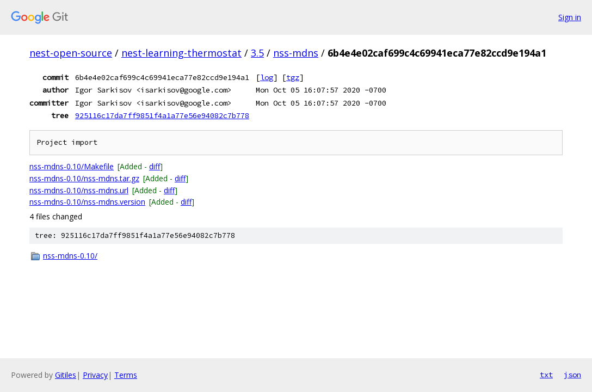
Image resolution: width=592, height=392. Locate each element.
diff (154, 166)
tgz (292, 77)
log (266, 77)
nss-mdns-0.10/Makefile (71, 166)
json (572, 374)
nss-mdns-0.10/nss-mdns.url (78, 190)
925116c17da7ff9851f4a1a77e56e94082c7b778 (162, 115)
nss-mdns (295, 52)
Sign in (569, 17)
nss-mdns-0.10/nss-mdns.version (87, 202)
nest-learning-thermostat (181, 52)
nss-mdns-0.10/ (70, 255)
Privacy (95, 375)
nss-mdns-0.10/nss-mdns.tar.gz (84, 178)
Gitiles (65, 375)
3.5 (257, 52)
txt (546, 374)
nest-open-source (70, 52)
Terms (125, 375)
